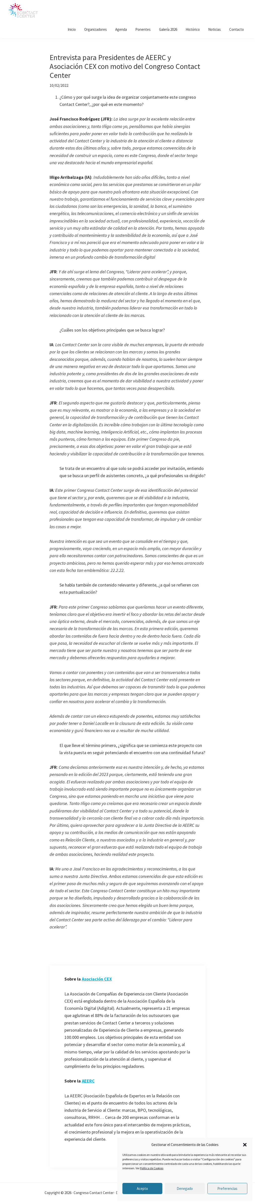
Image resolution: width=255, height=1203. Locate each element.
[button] (244, 1144)
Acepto (142, 1188)
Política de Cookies (151, 1168)
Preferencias (227, 1188)
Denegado (185, 1188)
